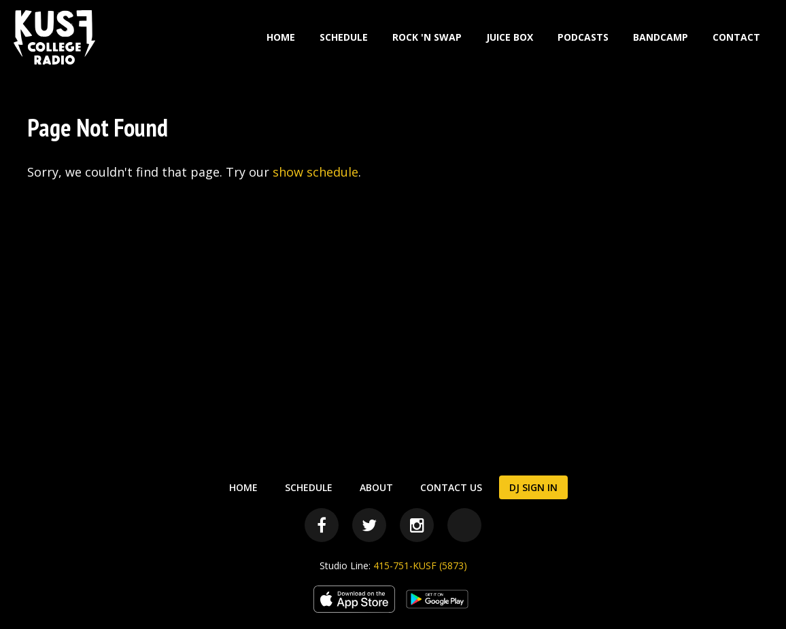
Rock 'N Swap (427, 37)
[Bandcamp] (464, 525)
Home (281, 37)
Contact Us (451, 487)
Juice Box (509, 37)
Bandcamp (660, 37)
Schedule (344, 37)
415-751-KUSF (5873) (420, 565)
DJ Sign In (533, 487)
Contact (736, 37)
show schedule (315, 172)
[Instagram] (417, 525)
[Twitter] (369, 525)
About (376, 487)
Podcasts (583, 37)
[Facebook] (322, 525)
